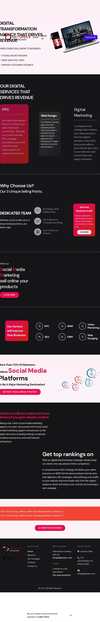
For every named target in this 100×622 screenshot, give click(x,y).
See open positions (62, 575)
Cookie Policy (31, 617)
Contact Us (90, 37)
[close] (71, 615)
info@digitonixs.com (62, 558)
